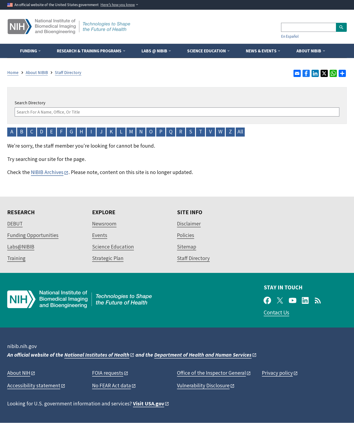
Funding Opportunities (32, 235)
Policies (185, 235)
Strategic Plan (107, 258)
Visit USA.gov (148, 403)
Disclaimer (189, 223)
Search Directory (30, 102)
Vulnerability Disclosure (203, 385)
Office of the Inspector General (211, 373)
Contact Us (276, 312)
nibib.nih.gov (22, 346)
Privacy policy (277, 373)
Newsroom (104, 223)
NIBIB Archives (47, 172)
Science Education (113, 246)
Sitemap (186, 246)
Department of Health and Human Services (203, 354)
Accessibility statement (33, 385)
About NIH (18, 373)
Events (99, 235)
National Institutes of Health (96, 354)
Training (16, 258)
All (240, 131)
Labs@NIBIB (20, 246)
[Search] (308, 27)
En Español (290, 36)
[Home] (69, 32)
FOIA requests (107, 373)
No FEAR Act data (111, 385)
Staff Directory (193, 258)
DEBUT (15, 223)
